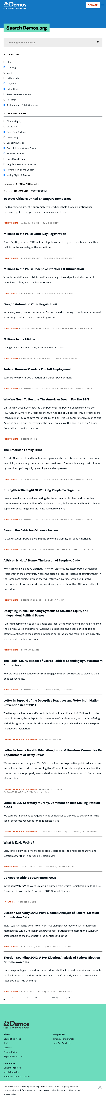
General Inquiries (12, 1067)
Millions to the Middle (19, 339)
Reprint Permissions (14, 1056)
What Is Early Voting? (19, 842)
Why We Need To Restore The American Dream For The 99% (46, 399)
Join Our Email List (62, 1043)
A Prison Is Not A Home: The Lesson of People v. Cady (42, 560)
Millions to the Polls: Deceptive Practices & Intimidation (44, 268)
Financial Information (63, 1038)
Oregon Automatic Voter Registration (30, 304)
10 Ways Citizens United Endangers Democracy (37, 198)
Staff (6, 1043)
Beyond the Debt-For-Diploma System (31, 530)
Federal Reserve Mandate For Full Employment (37, 369)
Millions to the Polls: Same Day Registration (35, 233)
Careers (7, 1047)
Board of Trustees (12, 1038)
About (7, 1034)
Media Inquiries (11, 1072)
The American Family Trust (23, 449)
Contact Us (9, 1063)
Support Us (59, 1034)
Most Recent (39, 191)
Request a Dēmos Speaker (17, 1076)
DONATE (92, 5)
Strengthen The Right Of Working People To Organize (42, 490)
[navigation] (103, 5)
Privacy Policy (10, 1051)
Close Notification (95, 1090)
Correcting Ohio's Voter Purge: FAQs (30, 877)
